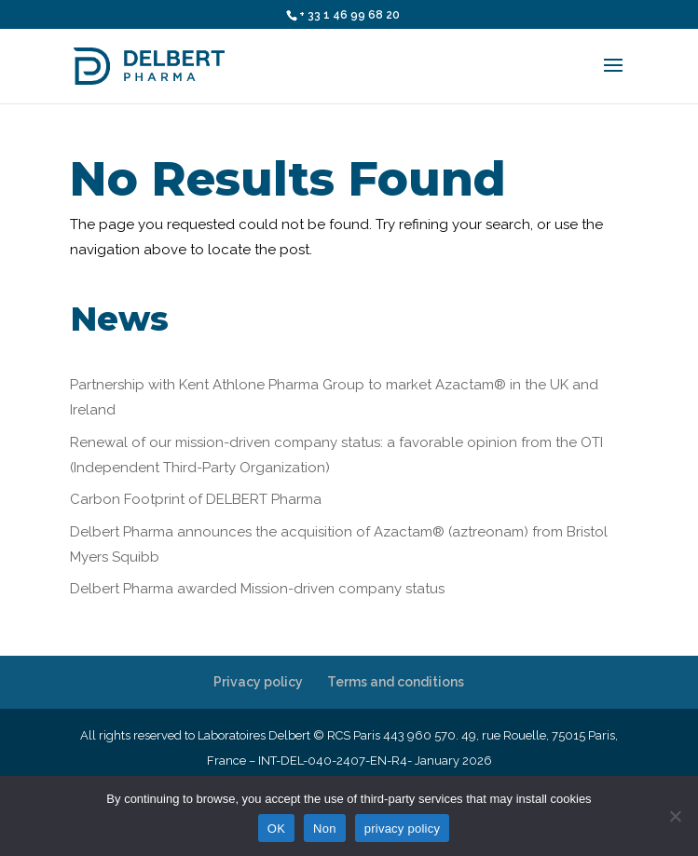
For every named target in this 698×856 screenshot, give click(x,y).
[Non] (674, 816)
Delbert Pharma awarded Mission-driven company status (257, 588)
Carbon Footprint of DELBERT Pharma (196, 499)
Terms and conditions (395, 681)
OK (276, 829)
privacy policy (402, 829)
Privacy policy (258, 681)
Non (324, 829)
